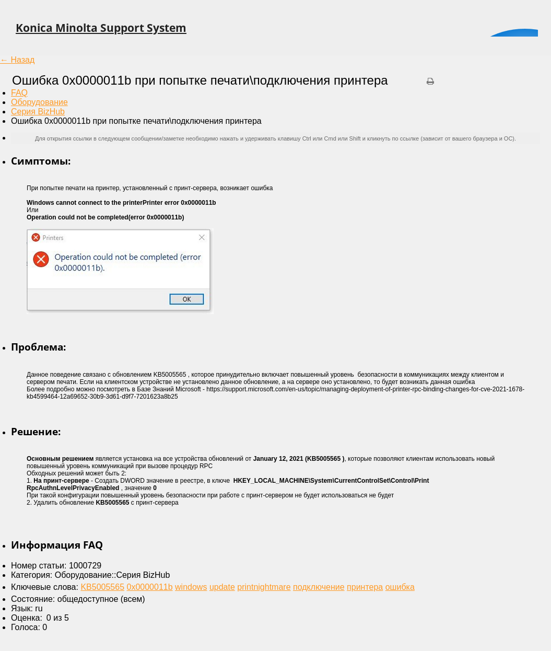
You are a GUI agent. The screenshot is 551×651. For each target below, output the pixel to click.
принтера (365, 587)
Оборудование (39, 102)
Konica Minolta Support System (101, 27)
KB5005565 (102, 587)
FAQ (19, 92)
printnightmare (263, 587)
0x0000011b (150, 587)
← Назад (17, 59)
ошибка (400, 587)
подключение (319, 587)
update (222, 587)
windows (191, 587)
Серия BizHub (38, 111)
